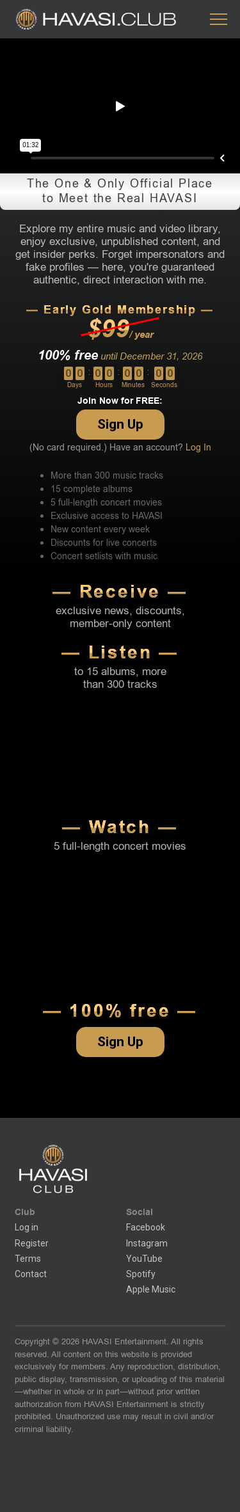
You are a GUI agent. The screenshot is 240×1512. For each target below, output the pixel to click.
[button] (218, 19)
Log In (198, 448)
